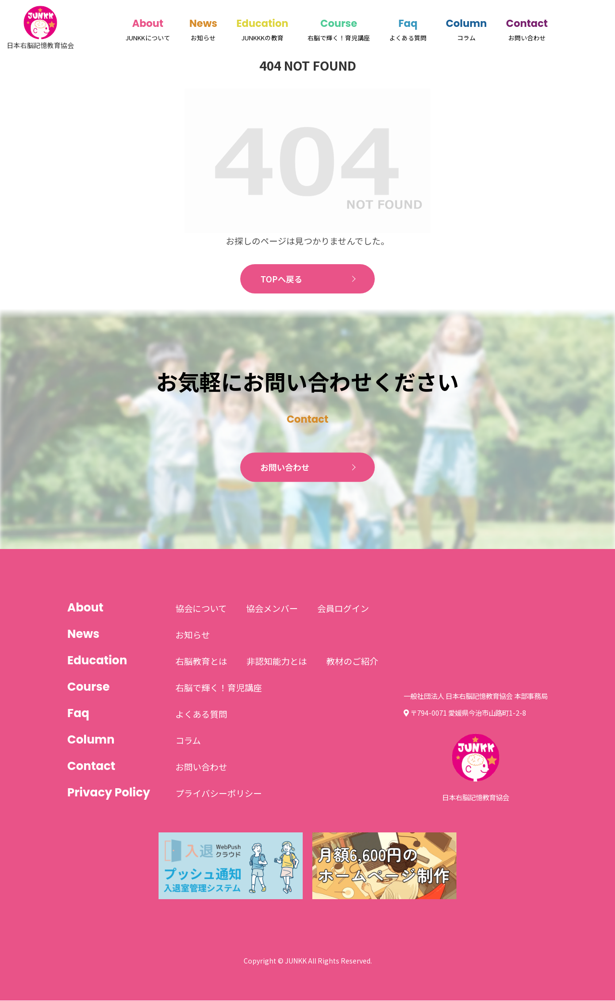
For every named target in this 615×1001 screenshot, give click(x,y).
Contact (527, 23)
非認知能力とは (276, 661)
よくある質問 (201, 714)
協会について (201, 608)
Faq (408, 23)
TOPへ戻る (281, 279)
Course (338, 23)
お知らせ (192, 635)
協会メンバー (272, 608)
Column (466, 23)
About (147, 23)
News (203, 23)
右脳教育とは (201, 661)
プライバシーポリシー (218, 793)
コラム (188, 740)
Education (262, 23)
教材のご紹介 (352, 661)
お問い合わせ (285, 468)
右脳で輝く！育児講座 (218, 688)
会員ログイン (343, 608)
